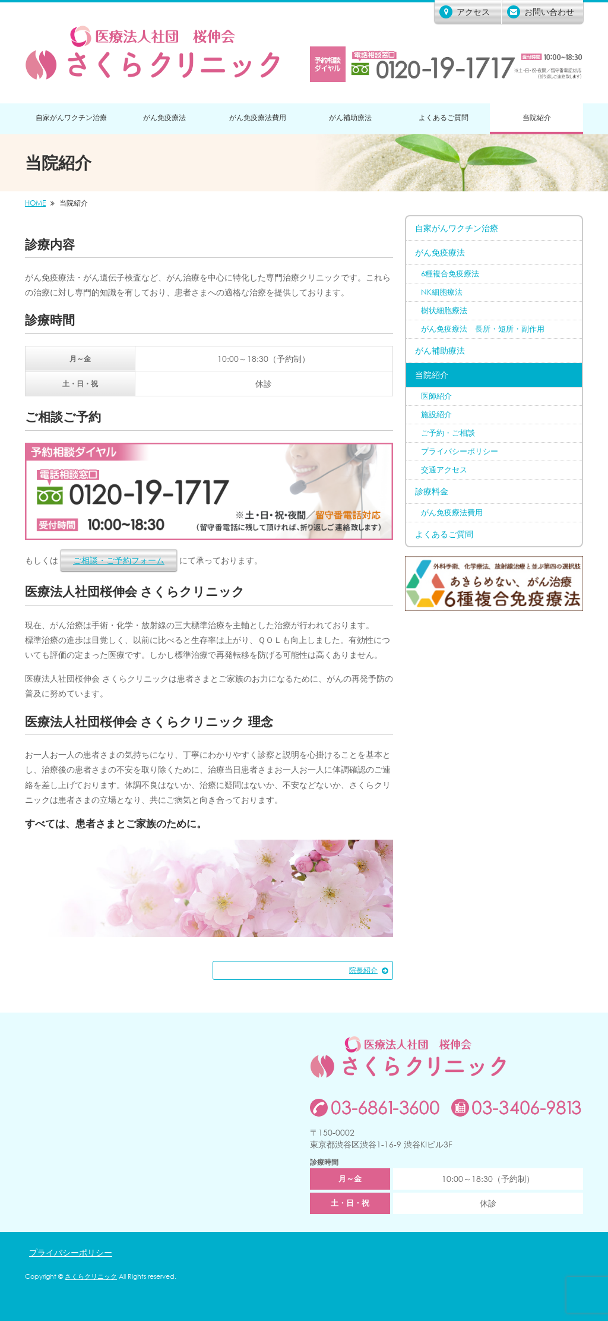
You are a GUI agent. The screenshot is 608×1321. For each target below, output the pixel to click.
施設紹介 (436, 414)
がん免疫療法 (164, 117)
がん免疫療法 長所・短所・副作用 (482, 329)
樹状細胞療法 (444, 310)
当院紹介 (536, 117)
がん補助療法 (350, 117)
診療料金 (431, 491)
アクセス (464, 11)
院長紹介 (363, 970)
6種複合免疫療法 (450, 274)
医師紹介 (436, 396)
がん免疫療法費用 (257, 117)
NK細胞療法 (442, 292)
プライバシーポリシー (459, 451)
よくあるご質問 (443, 117)
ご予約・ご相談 (448, 433)
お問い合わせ (540, 11)
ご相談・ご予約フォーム (118, 560)
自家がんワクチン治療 (71, 117)
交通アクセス (444, 470)
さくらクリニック (91, 1276)
